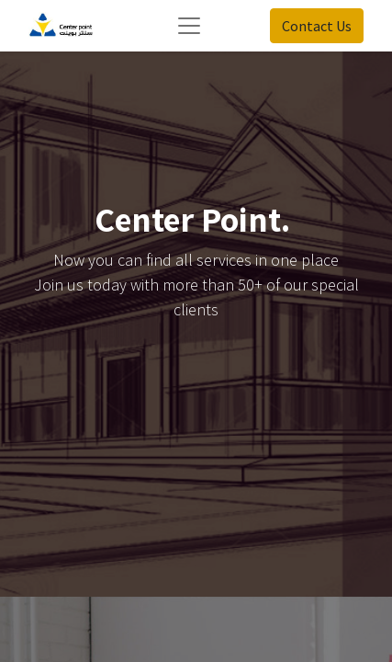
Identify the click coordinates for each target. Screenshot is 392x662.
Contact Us (317, 26)
